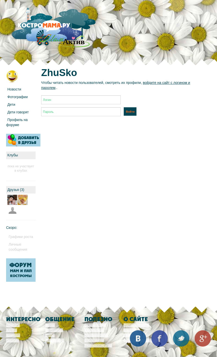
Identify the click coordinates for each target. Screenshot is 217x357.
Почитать (13, 325)
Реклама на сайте (136, 325)
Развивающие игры (98, 345)
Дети (11, 104)
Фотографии (17, 97)
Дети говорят (18, 112)
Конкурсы (13, 335)
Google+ (203, 338)
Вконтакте (138, 338)
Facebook (159, 338)
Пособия (12, 340)
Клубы (50, 335)
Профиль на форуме (17, 122)
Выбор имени (94, 340)
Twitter (181, 338)
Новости (14, 89)
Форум (50, 325)
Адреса (11, 330)
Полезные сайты (96, 335)
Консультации (94, 330)
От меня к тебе (95, 325)
